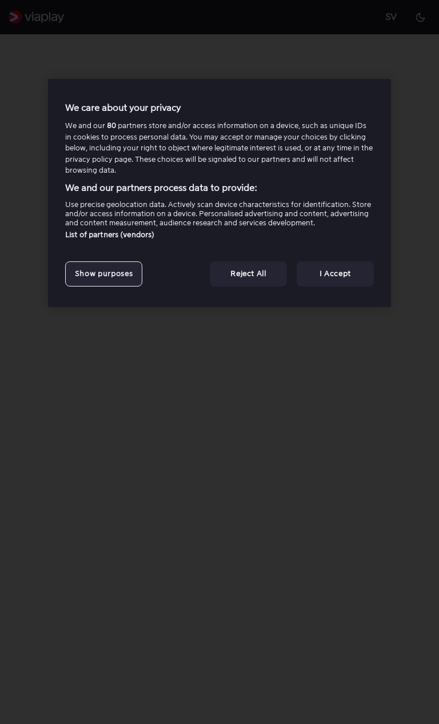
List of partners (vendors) (109, 234)
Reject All (248, 273)
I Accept (335, 273)
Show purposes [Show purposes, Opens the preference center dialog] (104, 273)
